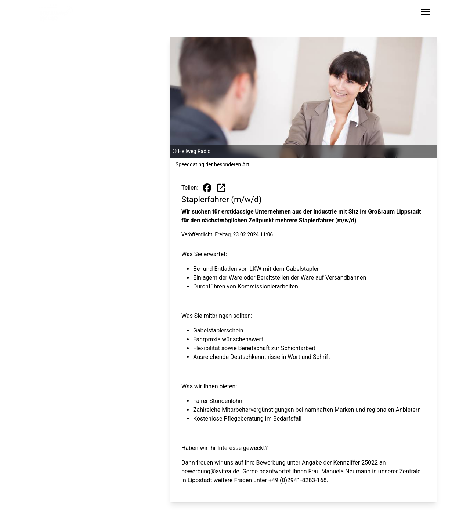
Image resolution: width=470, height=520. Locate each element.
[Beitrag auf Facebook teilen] (207, 187)
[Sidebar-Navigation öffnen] (425, 13)
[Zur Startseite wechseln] (56, 13)
